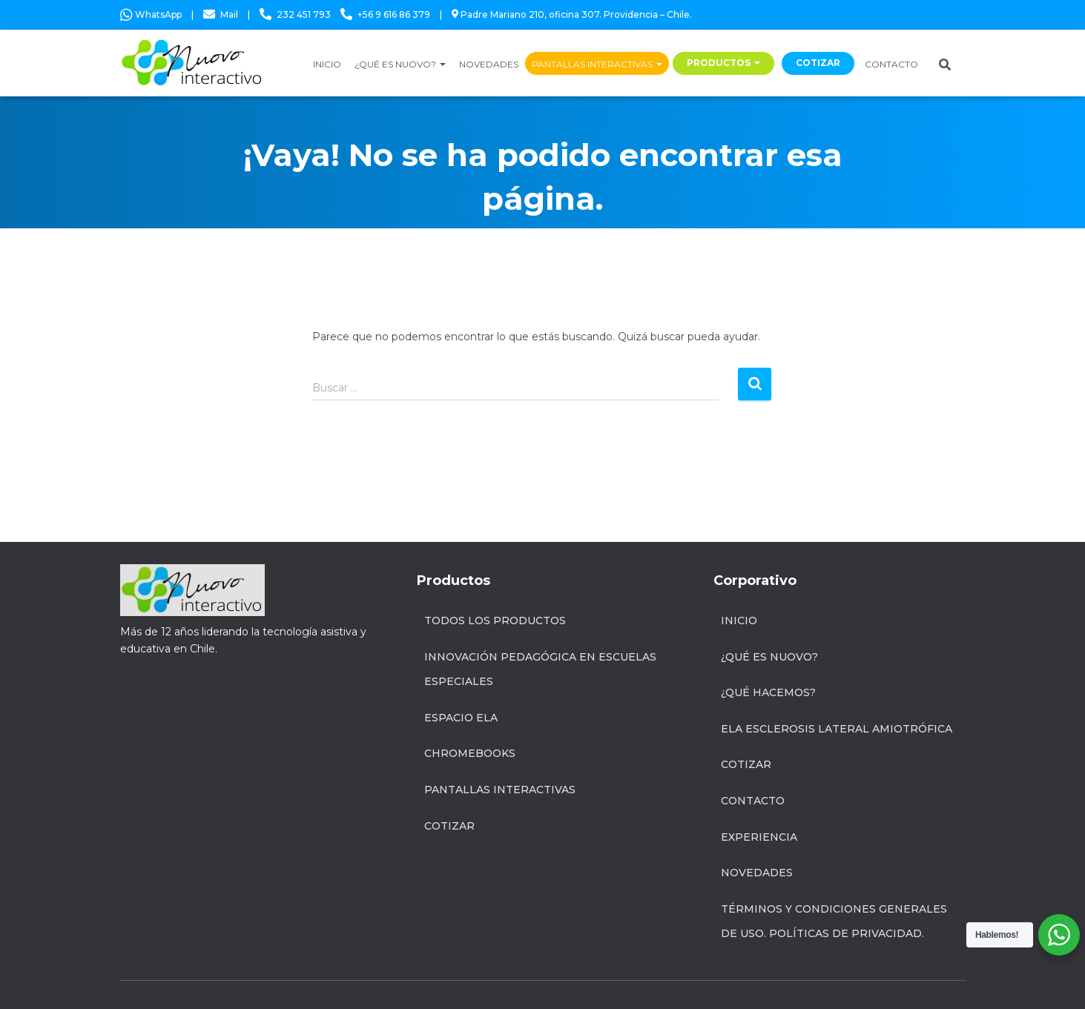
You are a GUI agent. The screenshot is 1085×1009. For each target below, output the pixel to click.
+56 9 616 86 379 (393, 14)
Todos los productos (495, 620)
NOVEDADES (488, 64)
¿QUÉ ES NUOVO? (400, 64)
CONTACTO (891, 64)
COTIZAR (818, 62)
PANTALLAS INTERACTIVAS (597, 64)
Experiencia (759, 837)
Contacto (753, 800)
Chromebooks (469, 753)
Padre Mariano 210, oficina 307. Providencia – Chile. (572, 14)
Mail (229, 14)
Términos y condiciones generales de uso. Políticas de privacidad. (834, 921)
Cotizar (449, 826)
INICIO (327, 64)
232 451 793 (304, 14)
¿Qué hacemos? (768, 692)
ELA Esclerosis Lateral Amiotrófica (836, 728)
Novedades (757, 872)
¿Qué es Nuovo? (769, 657)
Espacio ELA (461, 717)
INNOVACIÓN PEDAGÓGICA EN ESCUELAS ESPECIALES (540, 669)
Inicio (739, 620)
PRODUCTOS (723, 62)
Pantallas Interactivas (500, 789)
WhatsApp (151, 14)
